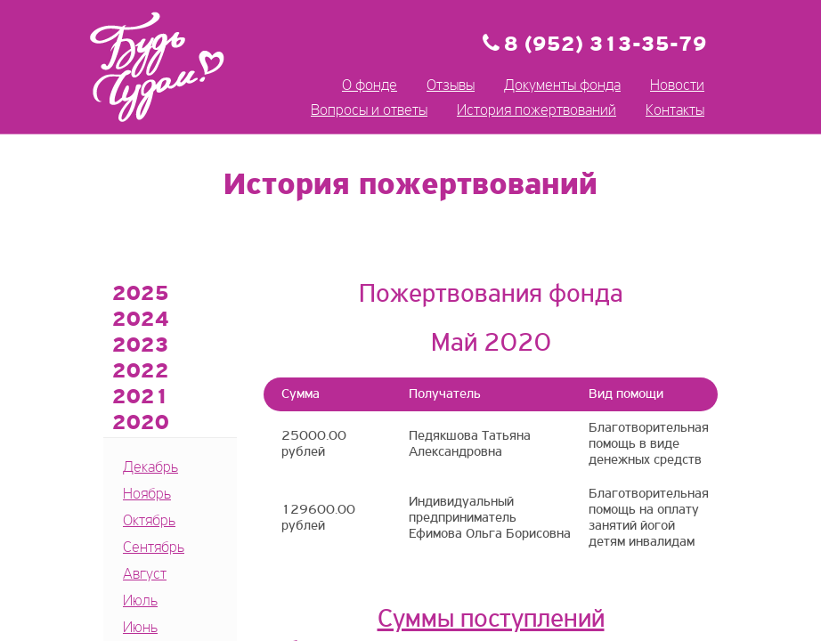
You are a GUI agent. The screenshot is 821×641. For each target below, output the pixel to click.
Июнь (140, 628)
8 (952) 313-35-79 (605, 45)
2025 (140, 294)
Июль (140, 601)
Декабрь (150, 467)
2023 (140, 346)
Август (145, 574)
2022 (140, 372)
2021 (140, 398)
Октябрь (149, 521)
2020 (140, 423)
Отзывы (451, 85)
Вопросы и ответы (369, 110)
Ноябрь (147, 494)
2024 (140, 320)
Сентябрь (153, 548)
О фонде (369, 85)
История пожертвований (536, 110)
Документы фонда (562, 85)
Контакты (675, 110)
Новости (677, 85)
